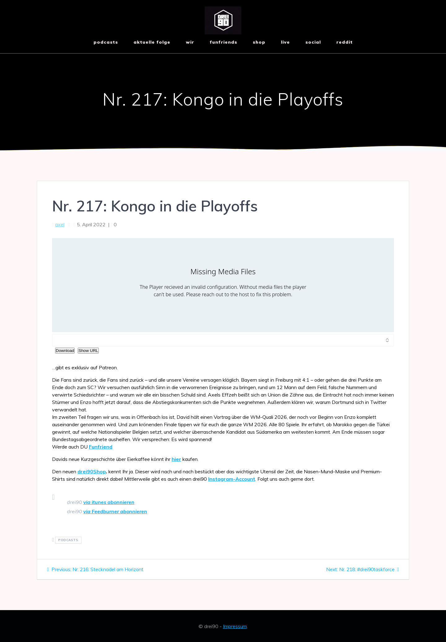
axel (59, 224)
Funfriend (100, 447)
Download (65, 350)
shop (259, 42)
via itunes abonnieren (108, 502)
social (313, 42)
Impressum (235, 626)
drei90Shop (91, 471)
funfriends (223, 42)
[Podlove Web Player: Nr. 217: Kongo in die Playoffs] (223, 285)
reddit (344, 42)
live (285, 42)
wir (190, 42)
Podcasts (106, 42)
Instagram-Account (231, 479)
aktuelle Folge (151, 42)
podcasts (68, 540)
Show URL (88, 350)
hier (176, 459)
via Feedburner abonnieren (115, 511)
